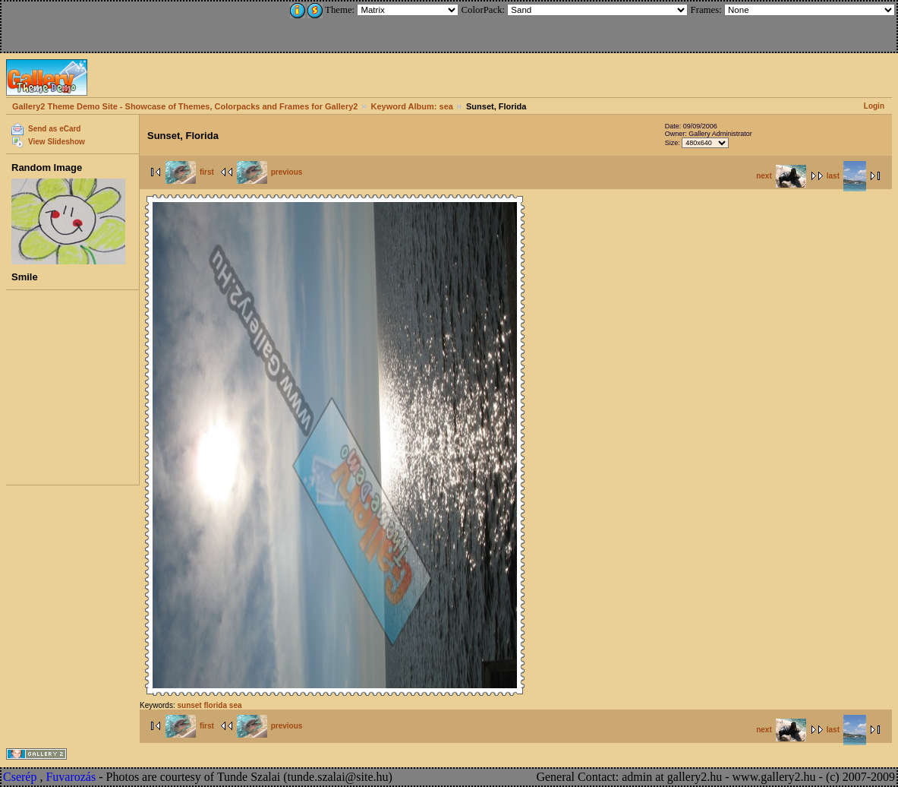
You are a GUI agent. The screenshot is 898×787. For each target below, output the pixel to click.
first (189, 172)
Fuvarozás (71, 776)
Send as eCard (54, 129)
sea (235, 705)
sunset (189, 705)
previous (270, 172)
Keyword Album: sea (412, 106)
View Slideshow (56, 141)
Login (874, 106)
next (781, 176)
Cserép (19, 776)
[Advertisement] (104, 24)
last (846, 176)
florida (215, 705)
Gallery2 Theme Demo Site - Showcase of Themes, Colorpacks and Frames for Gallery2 (185, 106)
